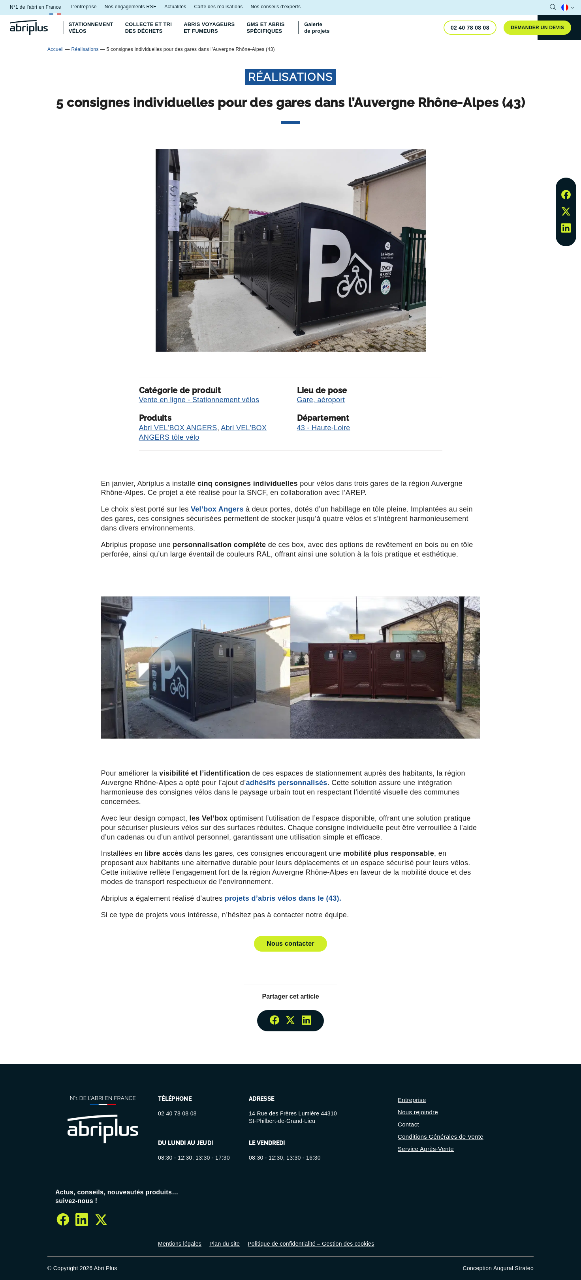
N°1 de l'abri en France (35, 7)
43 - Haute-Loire (323, 428)
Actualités (175, 6)
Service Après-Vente (426, 1148)
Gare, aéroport (321, 400)
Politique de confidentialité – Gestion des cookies (311, 1244)
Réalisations (85, 49)
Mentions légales (179, 1244)
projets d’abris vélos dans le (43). (282, 898)
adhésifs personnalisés (286, 783)
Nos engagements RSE (130, 6)
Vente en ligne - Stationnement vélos (199, 400)
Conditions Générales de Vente (440, 1136)
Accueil (55, 49)
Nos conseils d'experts (276, 6)
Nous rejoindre (418, 1112)
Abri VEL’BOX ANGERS (178, 428)
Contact (408, 1124)
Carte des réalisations (218, 6)
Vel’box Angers (217, 509)
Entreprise (412, 1099)
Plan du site (224, 1244)
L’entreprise (84, 6)
